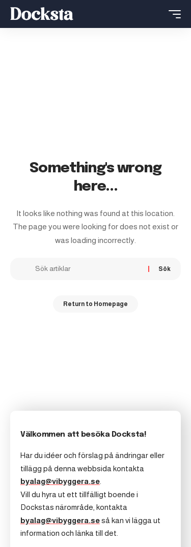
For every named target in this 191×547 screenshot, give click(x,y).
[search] (156, 14)
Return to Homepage (95, 304)
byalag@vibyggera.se (60, 481)
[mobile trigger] (172, 14)
